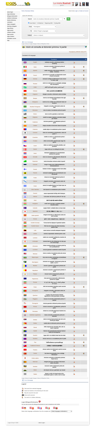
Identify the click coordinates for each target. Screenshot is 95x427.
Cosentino (35, 137)
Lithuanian (35, 246)
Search (30, 19)
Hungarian (35, 203)
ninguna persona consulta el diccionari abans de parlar (54, 362)
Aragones (35, 94)
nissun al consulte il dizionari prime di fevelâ (54, 177)
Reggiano (35, 299)
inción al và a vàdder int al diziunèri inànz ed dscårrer (54, 102)
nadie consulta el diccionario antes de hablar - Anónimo (54, 71)
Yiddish (35, 374)
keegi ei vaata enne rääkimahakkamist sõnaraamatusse (54, 165)
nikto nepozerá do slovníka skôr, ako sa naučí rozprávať (54, 327)
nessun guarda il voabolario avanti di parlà (54, 249)
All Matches (40, 23)
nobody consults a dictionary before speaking (54, 63)
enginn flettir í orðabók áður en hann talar (54, 208)
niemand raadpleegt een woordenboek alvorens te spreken (54, 153)
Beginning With (48, 23)
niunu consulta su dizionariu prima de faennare (54, 315)
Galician (35, 181)
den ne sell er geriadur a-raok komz (54, 114)
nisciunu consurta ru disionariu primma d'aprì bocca (54, 358)
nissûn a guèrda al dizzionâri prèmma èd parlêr (54, 266)
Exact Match (32, 23)
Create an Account (83, 11)
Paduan (35, 274)
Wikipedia (43, 43)
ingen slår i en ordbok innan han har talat (54, 335)
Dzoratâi (35, 157)
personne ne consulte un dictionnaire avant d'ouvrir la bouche (54, 75)
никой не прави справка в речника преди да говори (54, 118)
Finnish (35, 169)
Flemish (35, 173)
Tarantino (35, 338)
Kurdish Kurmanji (35, 222)
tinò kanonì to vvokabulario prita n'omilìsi (54, 189)
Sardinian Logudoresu (35, 315)
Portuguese (35, 290)
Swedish (35, 335)
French (35, 75)
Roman (35, 306)
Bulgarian (35, 117)
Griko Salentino (35, 189)
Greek (35, 186)
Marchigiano (35, 262)
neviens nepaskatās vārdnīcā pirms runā (54, 233)
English (35, 62)
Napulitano (35, 270)
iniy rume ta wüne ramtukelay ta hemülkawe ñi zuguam (54, 258)
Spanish (35, 70)
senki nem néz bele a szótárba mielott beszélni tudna (54, 204)
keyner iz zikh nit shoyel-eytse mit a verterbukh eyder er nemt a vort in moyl (54, 374)
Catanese (35, 129)
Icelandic (35, 208)
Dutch (35, 153)
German (35, 79)
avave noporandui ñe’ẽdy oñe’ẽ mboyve (54, 193)
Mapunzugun (35, 257)
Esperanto (35, 161)
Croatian (35, 141)
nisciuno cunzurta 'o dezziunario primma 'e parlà (54, 270)
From (30, 26)
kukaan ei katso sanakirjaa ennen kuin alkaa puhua (54, 169)
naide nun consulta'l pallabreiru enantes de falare (54, 238)
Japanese (35, 211)
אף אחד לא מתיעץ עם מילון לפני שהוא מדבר (54, 196)
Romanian (35, 311)
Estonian (35, 164)
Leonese (35, 237)
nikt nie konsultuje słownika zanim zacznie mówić (54, 287)
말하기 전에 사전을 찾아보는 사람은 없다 (54, 219)
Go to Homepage (28, 42)
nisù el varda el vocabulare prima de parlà (54, 110)
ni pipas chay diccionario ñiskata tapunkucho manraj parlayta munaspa (54, 295)
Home (23, 11)
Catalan (35, 125)
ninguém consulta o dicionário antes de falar (54, 106)
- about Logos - (41, 422)
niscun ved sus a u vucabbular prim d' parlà (54, 338)
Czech (35, 145)
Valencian (35, 361)
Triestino (35, 350)
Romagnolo (35, 303)
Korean (35, 219)
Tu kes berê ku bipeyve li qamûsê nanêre (54, 222)
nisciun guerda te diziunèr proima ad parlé (54, 303)
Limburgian (35, 241)
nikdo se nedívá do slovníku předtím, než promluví (54, 145)
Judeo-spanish (35, 215)
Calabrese (35, 122)
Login (76, 11)
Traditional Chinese (35, 345)
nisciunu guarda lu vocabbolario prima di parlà (54, 122)
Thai (35, 342)
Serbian (35, 319)
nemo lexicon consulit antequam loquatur (54, 230)
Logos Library (25, 43)
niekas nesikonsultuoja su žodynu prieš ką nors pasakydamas (54, 246)
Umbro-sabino (35, 358)
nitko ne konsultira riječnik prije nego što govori (54, 141)
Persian (35, 282)
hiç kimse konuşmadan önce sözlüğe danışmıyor (54, 354)
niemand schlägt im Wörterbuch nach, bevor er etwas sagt (54, 79)
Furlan (35, 177)
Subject (30, 35)
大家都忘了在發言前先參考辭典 (54, 345)
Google (30, 43)
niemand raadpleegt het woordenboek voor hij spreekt (54, 173)
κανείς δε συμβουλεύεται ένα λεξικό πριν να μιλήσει (54, 186)
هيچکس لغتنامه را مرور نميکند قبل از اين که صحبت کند (54, 283)
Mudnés (35, 265)
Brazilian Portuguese (35, 106)
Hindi (35, 200)
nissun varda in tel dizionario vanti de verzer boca (54, 350)
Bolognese (35, 102)
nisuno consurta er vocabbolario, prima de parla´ (54, 307)
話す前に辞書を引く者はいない (54, 211)
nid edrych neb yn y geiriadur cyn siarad (54, 370)
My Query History (29, 11)
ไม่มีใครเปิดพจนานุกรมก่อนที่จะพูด (54, 342)
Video (48, 43)
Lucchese (35, 249)
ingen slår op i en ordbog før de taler (54, 149)
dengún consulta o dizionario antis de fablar (54, 94)
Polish (35, 287)
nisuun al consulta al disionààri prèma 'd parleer (54, 299)
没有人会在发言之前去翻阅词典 (54, 91)
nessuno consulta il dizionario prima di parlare (54, 67)
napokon (56, 262)
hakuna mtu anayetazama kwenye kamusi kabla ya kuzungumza (54, 331)
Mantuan (35, 253)
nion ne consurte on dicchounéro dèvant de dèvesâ (54, 157)
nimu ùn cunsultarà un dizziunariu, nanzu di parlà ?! (54, 133)
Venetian (35, 366)
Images (34, 43)
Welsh (35, 370)
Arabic (35, 87)
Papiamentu (35, 278)
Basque (35, 98)
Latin (35, 230)
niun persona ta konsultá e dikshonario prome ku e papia (54, 278)
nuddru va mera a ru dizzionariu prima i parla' (54, 137)
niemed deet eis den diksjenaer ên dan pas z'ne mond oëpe (54, 242)
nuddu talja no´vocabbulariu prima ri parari (54, 129)
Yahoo (38, 43)
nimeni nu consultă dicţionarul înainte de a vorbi (54, 311)
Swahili (35, 331)
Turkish (35, 353)
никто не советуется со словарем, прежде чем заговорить (54, 83)
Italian (35, 67)
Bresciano (35, 110)
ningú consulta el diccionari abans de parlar (54, 125)
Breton (35, 114)
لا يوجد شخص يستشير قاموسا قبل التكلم (54, 87)
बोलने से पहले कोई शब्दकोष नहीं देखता (54, 200)
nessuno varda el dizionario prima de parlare (54, 366)
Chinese (35, 91)
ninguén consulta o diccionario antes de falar (54, 182)
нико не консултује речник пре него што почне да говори (54, 319)
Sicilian (35, 323)
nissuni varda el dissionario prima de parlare (54, 274)
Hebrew (35, 196)
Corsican (35, 132)
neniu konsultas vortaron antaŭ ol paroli (54, 161)
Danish (35, 149)
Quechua (35, 295)
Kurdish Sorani (35, 226)
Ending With (56, 23)
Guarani (35, 193)
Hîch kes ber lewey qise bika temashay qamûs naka (54, 226)
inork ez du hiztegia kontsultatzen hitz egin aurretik (54, 98)
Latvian (35, 233)
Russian (35, 83)
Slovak (35, 327)
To (31, 31)
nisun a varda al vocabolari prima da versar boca (54, 254)
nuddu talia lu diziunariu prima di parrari (54, 323)
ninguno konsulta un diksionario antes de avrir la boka (54, 215)
